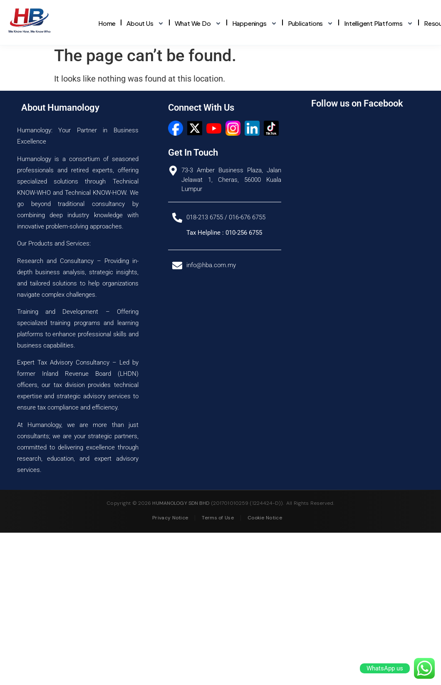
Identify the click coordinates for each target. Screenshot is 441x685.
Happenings (254, 23)
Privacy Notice (170, 529)
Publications (311, 23)
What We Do (198, 23)
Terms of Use (218, 529)
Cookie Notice (265, 529)
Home (107, 23)
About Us (145, 23)
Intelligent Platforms (378, 23)
